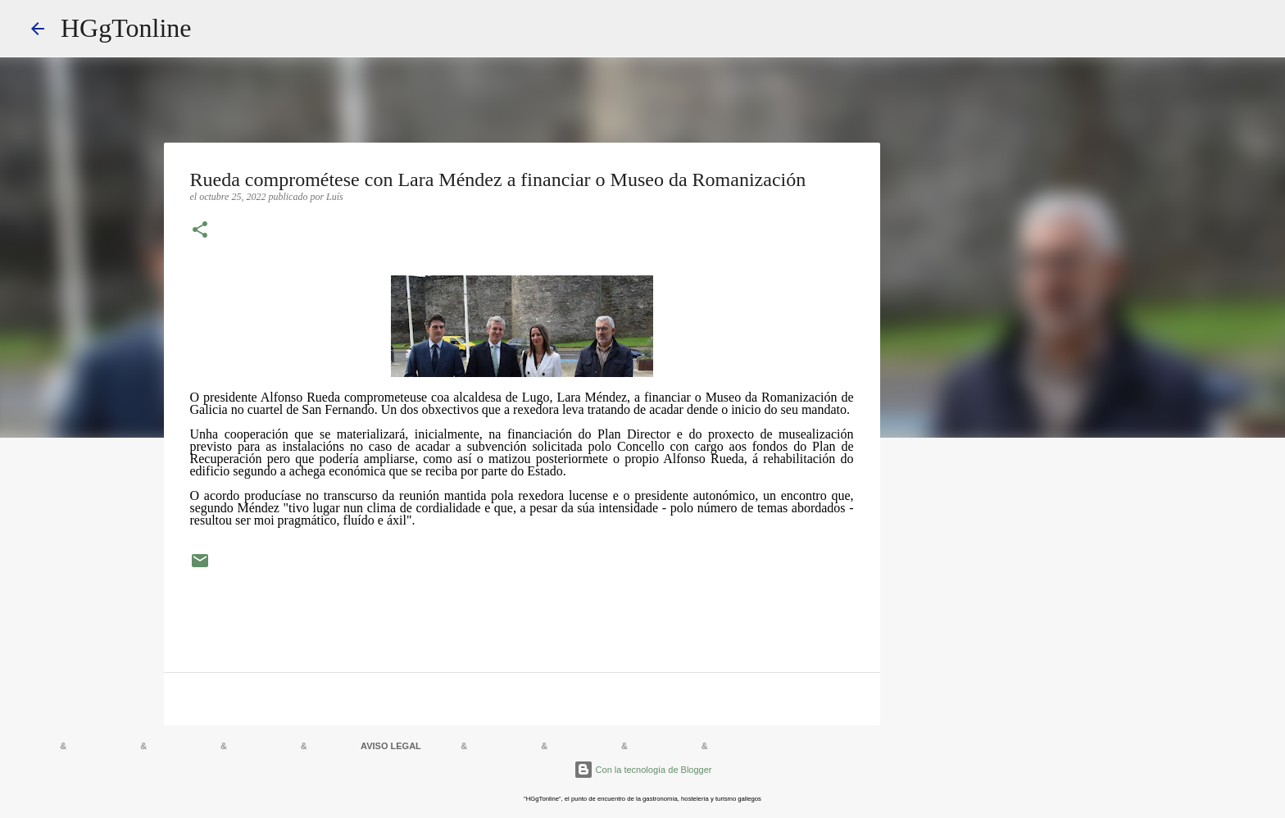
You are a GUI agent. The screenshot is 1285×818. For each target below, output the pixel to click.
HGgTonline (126, 28)
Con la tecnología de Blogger (643, 770)
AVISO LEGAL (391, 746)
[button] (200, 231)
